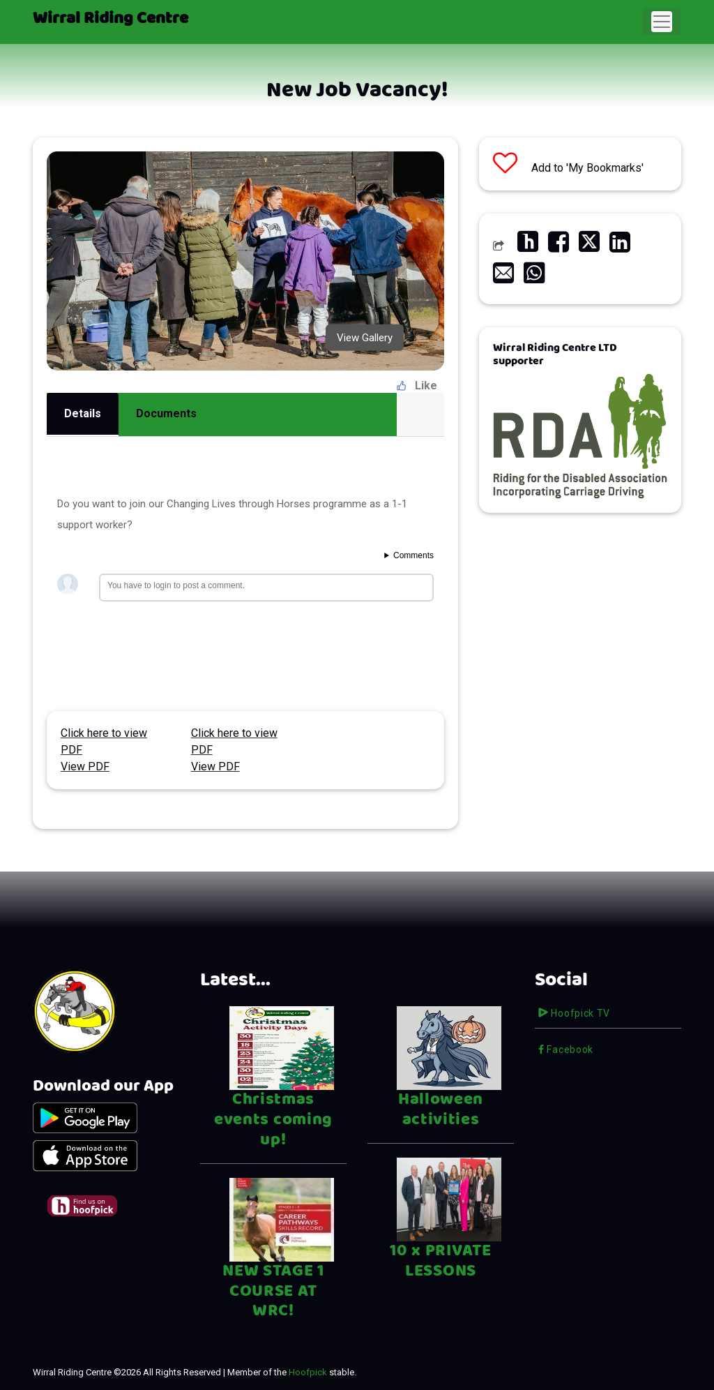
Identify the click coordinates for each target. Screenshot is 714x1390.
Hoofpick (308, 1372)
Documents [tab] (166, 413)
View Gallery (365, 337)
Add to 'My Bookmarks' (568, 167)
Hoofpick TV (574, 1013)
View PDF (85, 766)
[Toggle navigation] (661, 22)
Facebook (565, 1049)
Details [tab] (82, 413)
